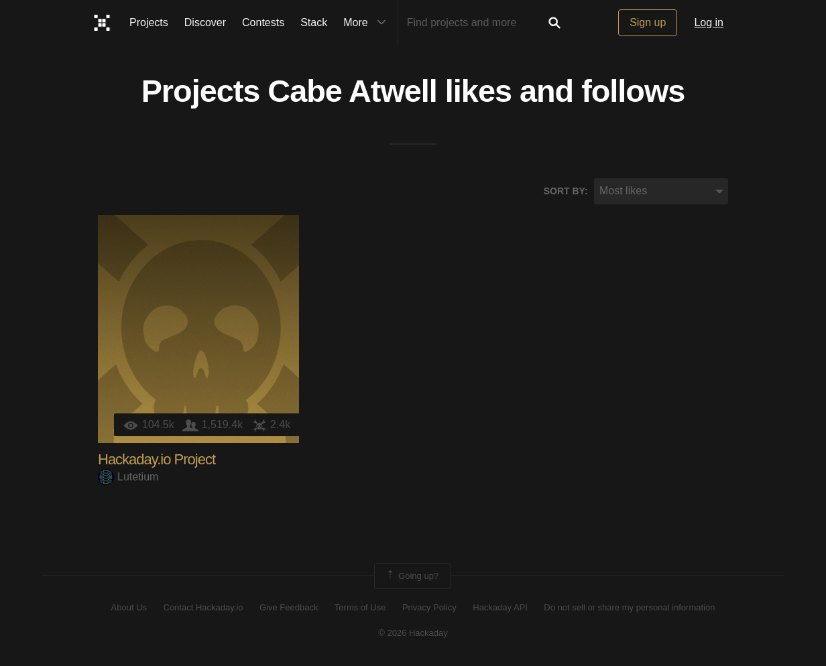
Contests (263, 22)
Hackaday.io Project (156, 459)
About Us (129, 607)
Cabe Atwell (352, 91)
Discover (205, 22)
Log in (708, 22)
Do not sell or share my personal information (629, 607)
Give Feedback (288, 607)
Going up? (411, 576)
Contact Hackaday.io (203, 607)
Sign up (648, 22)
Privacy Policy (429, 607)
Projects (148, 22)
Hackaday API (500, 607)
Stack (313, 22)
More (367, 23)
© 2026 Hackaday (413, 633)
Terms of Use (360, 607)
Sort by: (566, 191)
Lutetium (128, 476)
